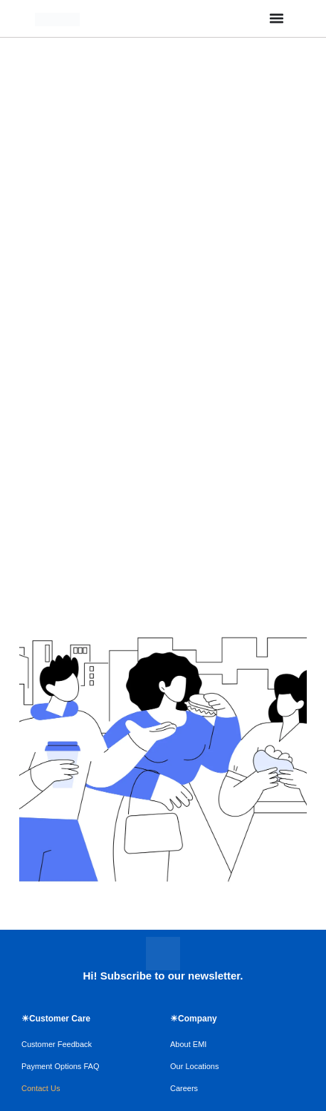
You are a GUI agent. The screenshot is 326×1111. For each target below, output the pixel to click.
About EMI (188, 1044)
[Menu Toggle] (276, 18)
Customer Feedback (56, 1044)
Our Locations (194, 1066)
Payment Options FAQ (60, 1066)
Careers (184, 1088)
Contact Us (40, 1088)
